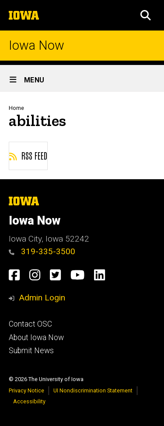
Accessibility (29, 401)
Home (16, 108)
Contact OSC (30, 324)
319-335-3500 (42, 251)
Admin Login (42, 298)
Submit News (31, 350)
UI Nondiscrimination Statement (93, 390)
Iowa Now (36, 45)
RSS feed (28, 155)
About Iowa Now (36, 337)
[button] (145, 15)
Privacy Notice (26, 390)
